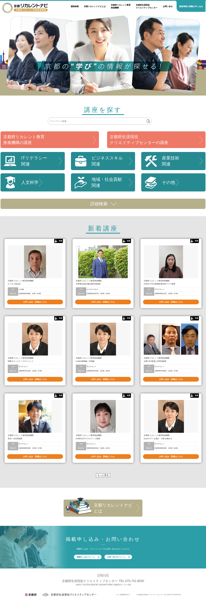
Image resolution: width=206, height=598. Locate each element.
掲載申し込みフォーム (86, 557)
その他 (159, 182)
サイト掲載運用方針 (122, 594)
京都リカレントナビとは (95, 6)
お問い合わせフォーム (116, 557)
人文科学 (20, 182)
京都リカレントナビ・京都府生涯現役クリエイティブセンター (25, 7)
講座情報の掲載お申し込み (191, 6)
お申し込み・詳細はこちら (35, 302)
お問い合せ (168, 6)
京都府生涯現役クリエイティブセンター (147, 6)
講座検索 (75, 6)
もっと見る (103, 475)
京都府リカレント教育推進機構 (121, 6)
